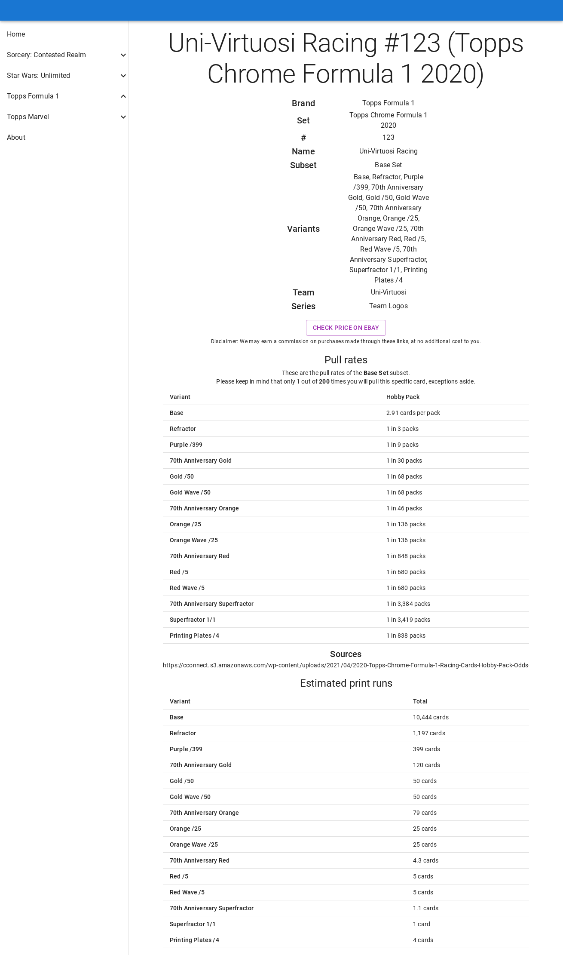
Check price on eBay (346, 327)
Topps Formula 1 (388, 103)
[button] (64, 34)
